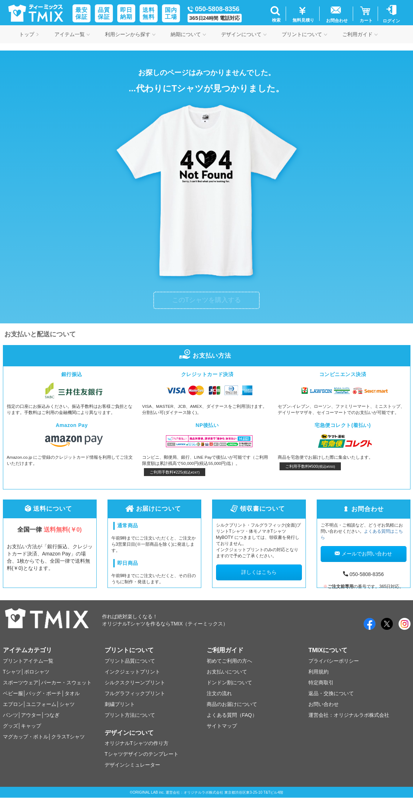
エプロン (13, 704)
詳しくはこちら (259, 572)
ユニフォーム (41, 704)
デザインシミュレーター (132, 765)
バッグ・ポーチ (43, 693)
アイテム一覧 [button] (72, 34)
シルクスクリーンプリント (135, 682)
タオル (72, 693)
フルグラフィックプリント (135, 693)
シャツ (67, 704)
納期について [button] (188, 34)
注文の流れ (219, 693)
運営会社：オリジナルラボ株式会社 (348, 715)
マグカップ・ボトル (25, 737)
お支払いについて (227, 672)
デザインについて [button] (244, 34)
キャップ (31, 726)
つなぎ (52, 715)
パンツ (10, 715)
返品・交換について (331, 693)
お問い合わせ (323, 704)
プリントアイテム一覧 (28, 661)
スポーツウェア (20, 682)
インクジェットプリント (132, 672)
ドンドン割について (229, 682)
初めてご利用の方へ (229, 661)
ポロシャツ (36, 672)
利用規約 (318, 672)
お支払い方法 (206, 355)
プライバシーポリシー (333, 661)
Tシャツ (12, 672)
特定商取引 (321, 682)
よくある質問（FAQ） (232, 715)
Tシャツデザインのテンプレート (142, 754)
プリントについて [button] (304, 34)
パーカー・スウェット (66, 682)
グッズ (10, 726)
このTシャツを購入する (206, 300)
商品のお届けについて (232, 704)
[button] (275, 13)
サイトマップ (222, 726)
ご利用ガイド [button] (360, 34)
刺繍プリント (120, 704)
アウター (31, 715)
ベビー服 (13, 693)
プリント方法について (130, 715)
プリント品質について (130, 661)
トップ (29, 34)
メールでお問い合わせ (363, 554)
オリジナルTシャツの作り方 (136, 743)
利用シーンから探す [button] (130, 34)
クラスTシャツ (68, 737)
